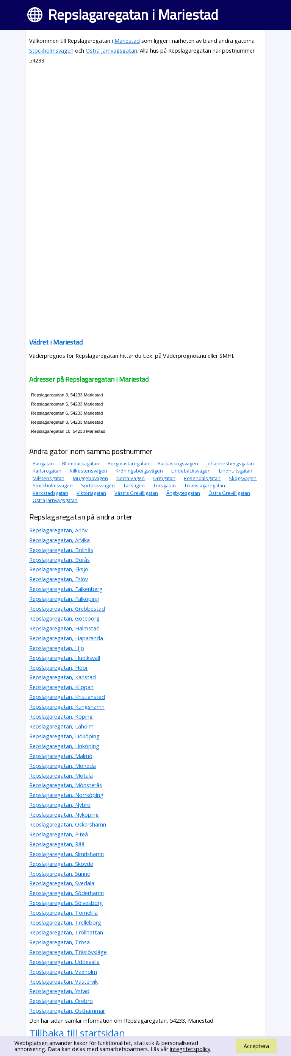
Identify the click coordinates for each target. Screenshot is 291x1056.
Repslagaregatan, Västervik (63, 981)
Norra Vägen (130, 478)
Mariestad (127, 40)
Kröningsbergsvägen (139, 470)
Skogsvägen (243, 478)
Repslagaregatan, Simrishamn (66, 854)
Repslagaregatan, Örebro (61, 1001)
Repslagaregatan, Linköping (64, 746)
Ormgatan (164, 478)
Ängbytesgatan (183, 493)
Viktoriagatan (91, 493)
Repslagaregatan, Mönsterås (65, 785)
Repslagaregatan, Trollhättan (66, 932)
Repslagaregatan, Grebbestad (67, 608)
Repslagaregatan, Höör (58, 667)
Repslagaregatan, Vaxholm (63, 971)
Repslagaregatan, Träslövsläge (68, 952)
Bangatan (43, 463)
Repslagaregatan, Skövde (61, 863)
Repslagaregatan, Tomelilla (63, 912)
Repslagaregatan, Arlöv (58, 530)
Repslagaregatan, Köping (61, 716)
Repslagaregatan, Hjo (56, 648)
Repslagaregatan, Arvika (59, 540)
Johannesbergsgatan (230, 463)
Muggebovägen (90, 478)
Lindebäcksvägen (191, 470)
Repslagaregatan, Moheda (62, 765)
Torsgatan (164, 485)
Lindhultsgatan (235, 470)
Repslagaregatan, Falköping (64, 598)
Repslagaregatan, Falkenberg (66, 589)
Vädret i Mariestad (56, 342)
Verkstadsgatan (50, 493)
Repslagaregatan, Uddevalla (64, 962)
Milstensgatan (48, 478)
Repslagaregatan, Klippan (61, 687)
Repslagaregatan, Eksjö (58, 569)
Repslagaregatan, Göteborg (64, 618)
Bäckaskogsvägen (178, 463)
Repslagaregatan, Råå (56, 844)
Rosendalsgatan (202, 478)
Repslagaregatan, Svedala (61, 883)
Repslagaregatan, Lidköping (64, 736)
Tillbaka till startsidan (77, 1033)
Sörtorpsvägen (98, 485)
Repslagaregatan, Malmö (60, 756)
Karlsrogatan (47, 470)
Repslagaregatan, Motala (61, 775)
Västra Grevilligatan (136, 493)
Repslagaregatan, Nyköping (64, 814)
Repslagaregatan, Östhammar (67, 1010)
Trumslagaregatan (204, 485)
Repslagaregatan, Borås (59, 559)
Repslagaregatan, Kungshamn (67, 706)
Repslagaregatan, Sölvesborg (66, 902)
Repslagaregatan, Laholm (61, 726)
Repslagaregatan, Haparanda (66, 638)
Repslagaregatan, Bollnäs (61, 550)
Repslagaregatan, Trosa (59, 942)
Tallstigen (134, 485)
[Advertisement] (145, 124)
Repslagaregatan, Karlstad (62, 677)
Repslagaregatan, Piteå (58, 834)
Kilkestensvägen (88, 470)
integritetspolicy (190, 1049)
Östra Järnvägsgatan (111, 50)
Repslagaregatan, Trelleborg (65, 922)
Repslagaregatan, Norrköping (66, 795)
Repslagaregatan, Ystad (59, 991)
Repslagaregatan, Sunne (59, 873)
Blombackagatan (80, 463)
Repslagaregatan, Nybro (60, 804)
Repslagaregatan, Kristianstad (67, 696)
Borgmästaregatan (128, 463)
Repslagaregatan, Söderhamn (66, 893)
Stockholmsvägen (51, 50)
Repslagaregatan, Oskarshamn (67, 824)
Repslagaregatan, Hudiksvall (64, 657)
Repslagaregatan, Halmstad (64, 628)
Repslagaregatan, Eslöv (58, 579)
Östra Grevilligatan (229, 493)
